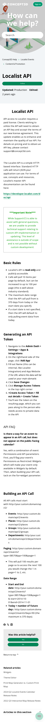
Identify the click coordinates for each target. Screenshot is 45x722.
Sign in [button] (38, 4)
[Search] (22, 35)
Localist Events (27, 59)
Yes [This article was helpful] (23, 640)
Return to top (11, 654)
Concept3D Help (9, 59)
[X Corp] (8, 625)
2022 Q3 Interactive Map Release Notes (22, 700)
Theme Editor (9, 677)
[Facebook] (4, 625)
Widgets (7, 672)
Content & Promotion (15, 64)
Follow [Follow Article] (22, 84)
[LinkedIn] (11, 625)
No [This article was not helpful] (23, 644)
